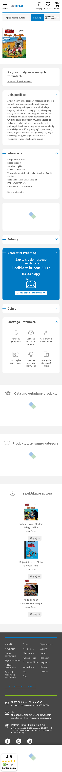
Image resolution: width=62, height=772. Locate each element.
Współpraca (28, 649)
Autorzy (44, 649)
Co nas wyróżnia (30, 662)
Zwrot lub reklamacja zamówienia (10, 674)
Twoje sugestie (29, 658)
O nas (25, 644)
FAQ (24, 672)
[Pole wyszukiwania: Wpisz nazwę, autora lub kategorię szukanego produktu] (15, 18)
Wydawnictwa (47, 644)
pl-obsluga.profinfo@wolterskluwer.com (31, 714)
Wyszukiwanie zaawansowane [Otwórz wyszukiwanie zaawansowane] (52, 18)
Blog (25, 676)
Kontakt (8, 644)
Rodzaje (44, 667)
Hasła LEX (45, 658)
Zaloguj (39, 6)
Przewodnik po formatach (19, 81)
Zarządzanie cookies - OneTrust (20, 686)
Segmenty (45, 662)
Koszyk (57, 6)
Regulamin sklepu (13, 660)
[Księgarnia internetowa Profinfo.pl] (17, 5)
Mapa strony (28, 667)
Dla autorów (28, 653)
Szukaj (37, 17)
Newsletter (10, 649)
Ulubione (48, 6)
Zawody (44, 672)
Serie (43, 653)
